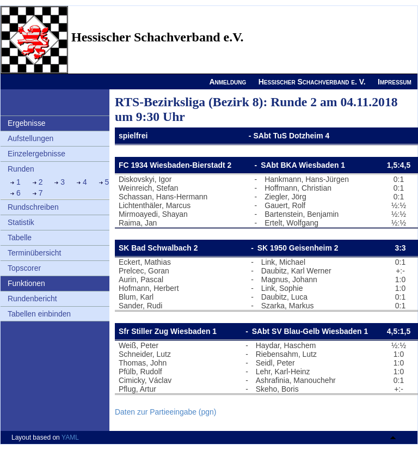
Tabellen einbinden (39, 313)
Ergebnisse (27, 123)
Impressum (394, 81)
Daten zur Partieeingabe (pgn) (165, 412)
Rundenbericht (32, 298)
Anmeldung (227, 81)
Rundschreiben (33, 207)
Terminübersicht (34, 252)
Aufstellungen (30, 138)
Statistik (21, 222)
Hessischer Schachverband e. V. (312, 81)
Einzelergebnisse (36, 153)
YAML (70, 437)
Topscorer (24, 268)
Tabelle (20, 237)
